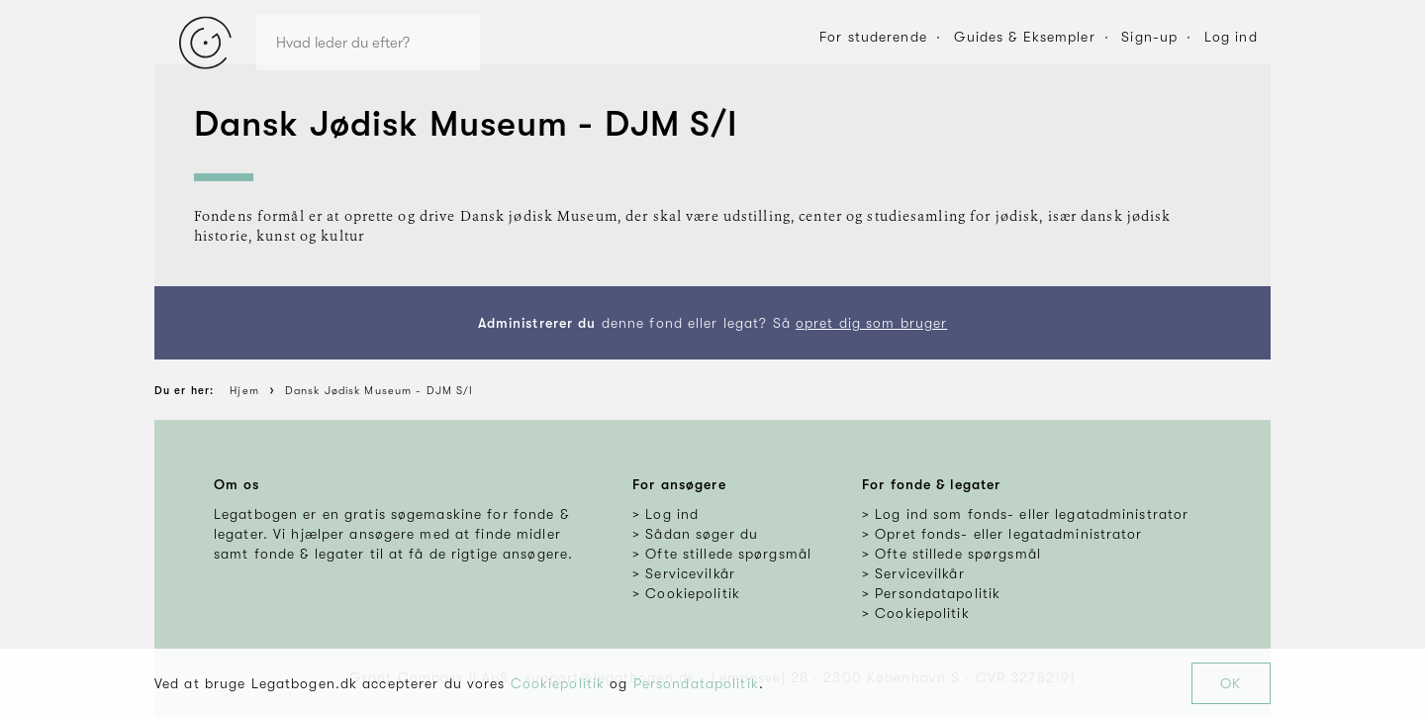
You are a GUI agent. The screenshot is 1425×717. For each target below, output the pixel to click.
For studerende (873, 37)
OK (1230, 683)
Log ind (1231, 37)
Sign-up (1149, 37)
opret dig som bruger (871, 323)
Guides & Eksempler (1024, 37)
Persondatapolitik (696, 683)
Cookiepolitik (558, 683)
